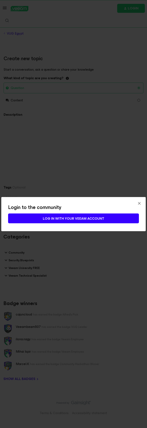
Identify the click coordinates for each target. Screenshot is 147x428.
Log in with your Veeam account (73, 218)
